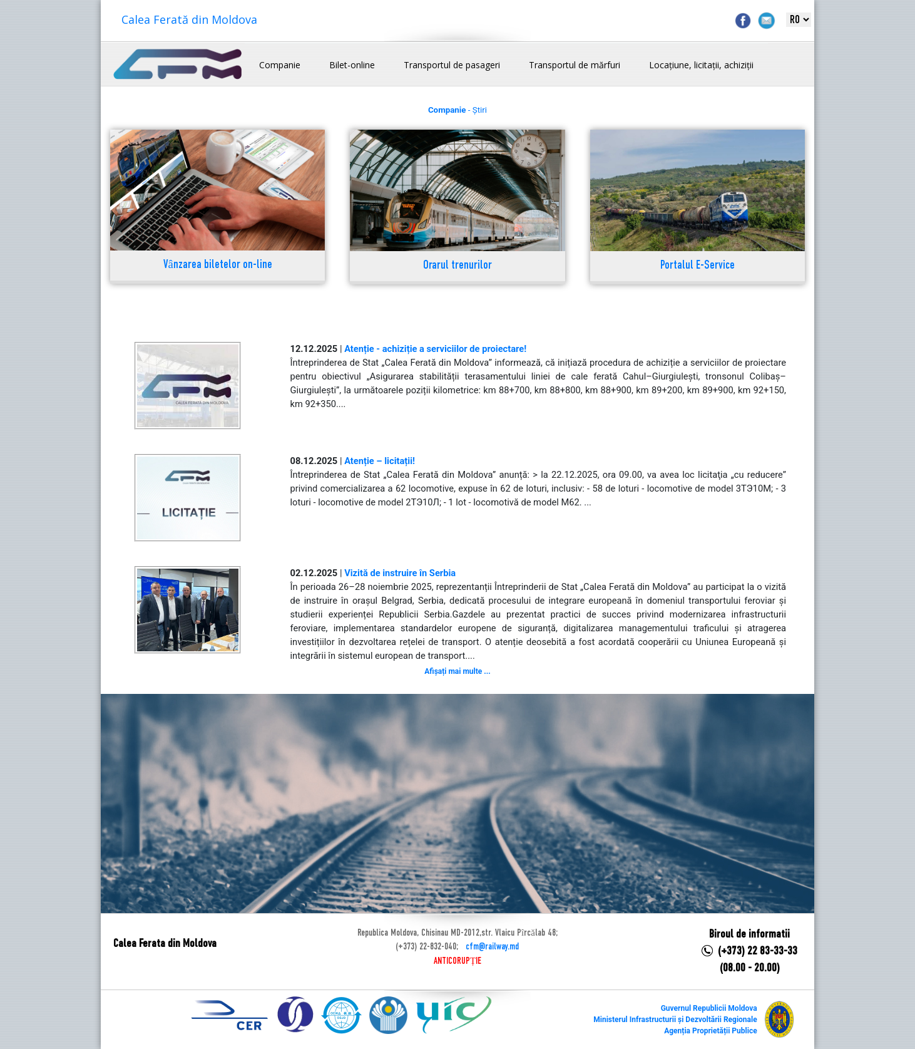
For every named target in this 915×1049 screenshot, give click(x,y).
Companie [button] (279, 65)
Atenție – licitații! (379, 461)
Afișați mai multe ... (457, 671)
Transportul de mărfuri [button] (574, 65)
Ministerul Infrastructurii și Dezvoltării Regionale (675, 1019)
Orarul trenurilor (457, 266)
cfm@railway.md (492, 947)
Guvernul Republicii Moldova (709, 1008)
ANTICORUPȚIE (457, 961)
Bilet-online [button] (352, 65)
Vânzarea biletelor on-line (217, 265)
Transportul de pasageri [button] (452, 65)
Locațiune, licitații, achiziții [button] (701, 65)
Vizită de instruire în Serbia (400, 573)
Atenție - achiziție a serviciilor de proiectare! (435, 348)
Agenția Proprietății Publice (710, 1030)
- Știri (457, 110)
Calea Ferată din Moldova (189, 19)
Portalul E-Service (697, 266)
